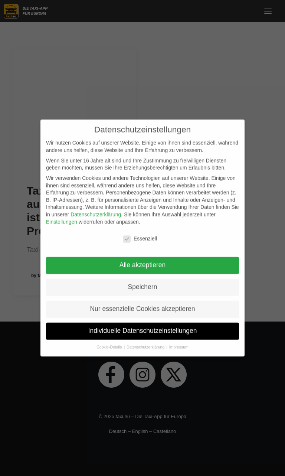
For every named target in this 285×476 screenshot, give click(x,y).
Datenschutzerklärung (96, 211)
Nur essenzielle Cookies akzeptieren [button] (142, 305)
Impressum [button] (179, 343)
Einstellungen (61, 218)
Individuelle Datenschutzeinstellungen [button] (142, 327)
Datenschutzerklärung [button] (146, 343)
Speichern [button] (142, 283)
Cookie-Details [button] (109, 343)
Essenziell (140, 235)
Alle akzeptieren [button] (142, 261)
